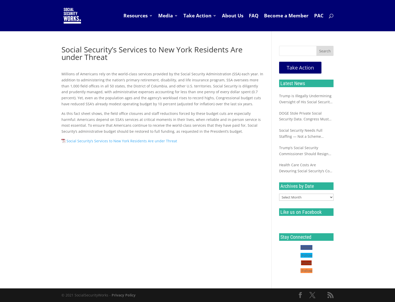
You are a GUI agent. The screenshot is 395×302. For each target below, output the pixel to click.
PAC (318, 16)
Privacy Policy (124, 295)
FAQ (253, 16)
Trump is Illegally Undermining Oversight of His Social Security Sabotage (305, 99)
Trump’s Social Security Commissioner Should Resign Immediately (303, 151)
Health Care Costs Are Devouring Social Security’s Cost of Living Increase (306, 168)
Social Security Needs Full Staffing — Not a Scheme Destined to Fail (300, 134)
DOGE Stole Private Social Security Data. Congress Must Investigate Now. (304, 116)
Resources (135, 16)
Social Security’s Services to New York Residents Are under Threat (122, 141)
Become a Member (286, 16)
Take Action (197, 16)
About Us (232, 16)
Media (165, 16)
